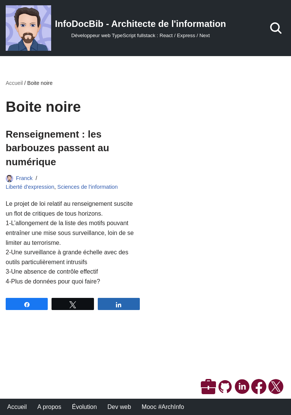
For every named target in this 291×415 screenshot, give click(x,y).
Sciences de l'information (87, 187)
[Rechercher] (276, 28)
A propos (49, 407)
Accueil (14, 83)
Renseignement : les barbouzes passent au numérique (57, 148)
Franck (24, 178)
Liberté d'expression (30, 187)
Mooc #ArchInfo (163, 407)
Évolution (84, 407)
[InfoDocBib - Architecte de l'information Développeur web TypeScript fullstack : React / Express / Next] (116, 28)
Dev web (119, 407)
